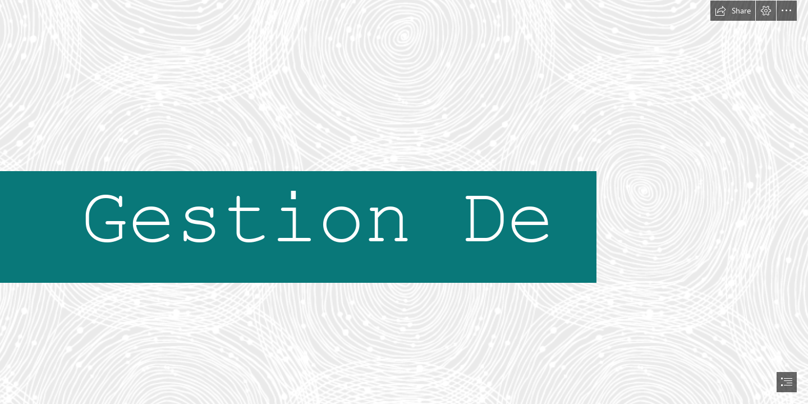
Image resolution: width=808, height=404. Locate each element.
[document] (404, 202)
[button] (732, 11)
